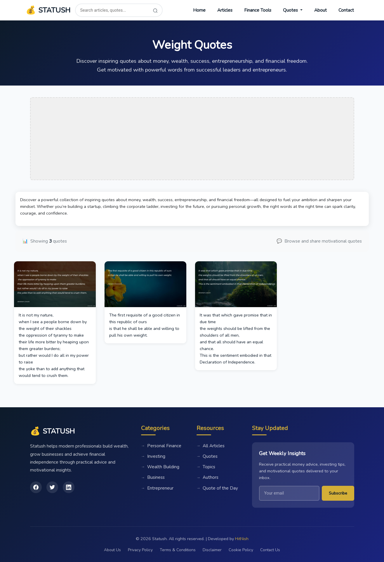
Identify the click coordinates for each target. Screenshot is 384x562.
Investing (153, 456)
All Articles (211, 446)
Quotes (207, 456)
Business (153, 477)
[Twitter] (52, 487)
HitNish (242, 539)
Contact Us (270, 550)
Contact (346, 10)
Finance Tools (257, 10)
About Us (112, 550)
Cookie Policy (241, 550)
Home (199, 10)
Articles (224, 10)
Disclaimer (212, 550)
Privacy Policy (140, 550)
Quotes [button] (291, 10)
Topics (206, 467)
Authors (208, 477)
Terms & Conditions (178, 550)
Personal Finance (161, 446)
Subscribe (338, 493)
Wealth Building (160, 467)
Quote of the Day (217, 488)
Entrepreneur (157, 488)
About (320, 10)
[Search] (155, 10)
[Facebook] (36, 487)
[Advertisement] (192, 139)
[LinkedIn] (68, 487)
